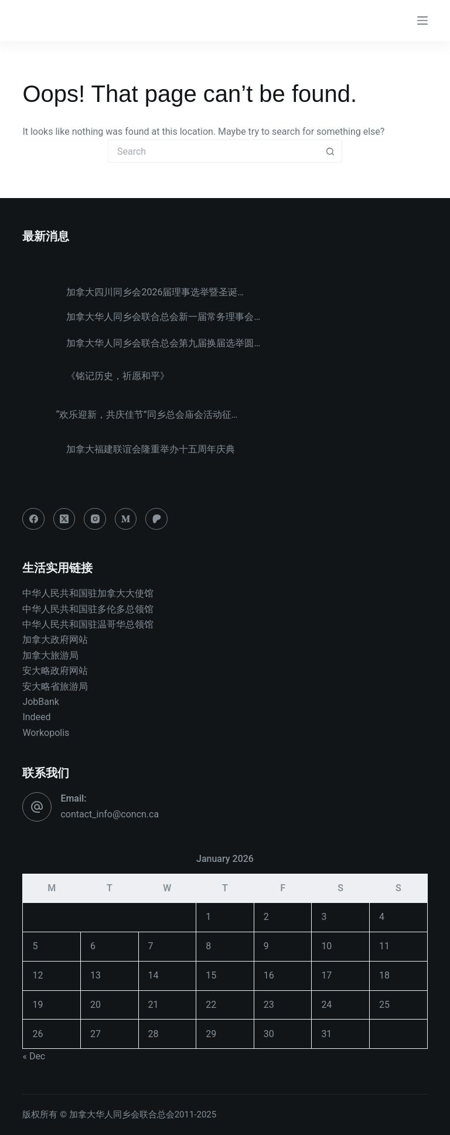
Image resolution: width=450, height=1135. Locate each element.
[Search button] (330, 151)
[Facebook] (33, 519)
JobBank (40, 701)
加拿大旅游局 (50, 655)
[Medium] (126, 519)
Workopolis (45, 732)
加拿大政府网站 (55, 639)
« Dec (33, 1056)
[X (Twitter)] (64, 519)
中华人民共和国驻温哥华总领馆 (88, 624)
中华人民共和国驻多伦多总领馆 (88, 609)
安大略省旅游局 (55, 686)
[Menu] (422, 20)
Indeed (36, 716)
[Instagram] (95, 519)
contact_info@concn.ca (109, 814)
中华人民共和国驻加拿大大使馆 (88, 593)
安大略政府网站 (55, 670)
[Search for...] (213, 151)
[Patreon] (156, 519)
